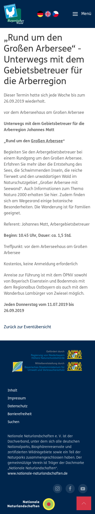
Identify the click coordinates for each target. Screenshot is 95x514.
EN (48, 14)
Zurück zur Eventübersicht (27, 327)
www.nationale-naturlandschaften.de (38, 474)
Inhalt (12, 391)
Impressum (17, 398)
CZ (55, 14)
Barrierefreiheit (20, 414)
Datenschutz (17, 406)
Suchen (13, 422)
